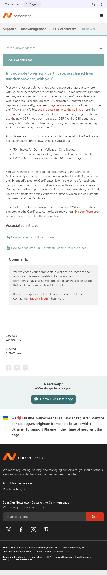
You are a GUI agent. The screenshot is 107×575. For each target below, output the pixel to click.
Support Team (84, 211)
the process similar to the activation (61, 109)
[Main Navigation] (101, 15)
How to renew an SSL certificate (32, 237)
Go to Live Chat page (53, 399)
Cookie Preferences (22, 559)
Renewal (88, 29)
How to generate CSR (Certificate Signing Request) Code (49, 248)
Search (100, 48)
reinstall (11, 114)
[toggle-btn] (100, 60)
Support (9, 29)
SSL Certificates (64, 29)
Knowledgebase (33, 29)
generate (58, 105)
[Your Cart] (93, 4)
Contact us (13, 4)
